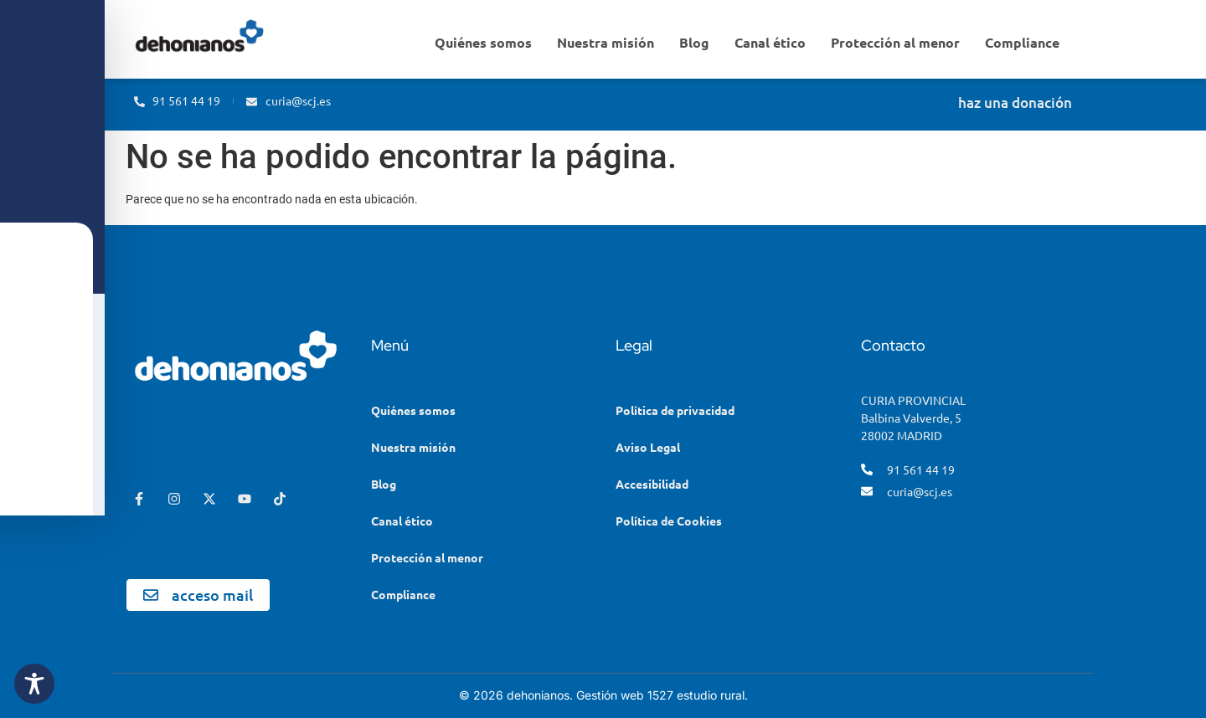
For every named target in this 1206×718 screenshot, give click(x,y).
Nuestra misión (605, 42)
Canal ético (770, 42)
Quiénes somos (483, 42)
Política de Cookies (669, 520)
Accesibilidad (652, 483)
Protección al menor (895, 42)
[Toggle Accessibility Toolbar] (34, 683)
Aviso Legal (648, 446)
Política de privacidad (675, 410)
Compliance (1022, 42)
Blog (694, 42)
